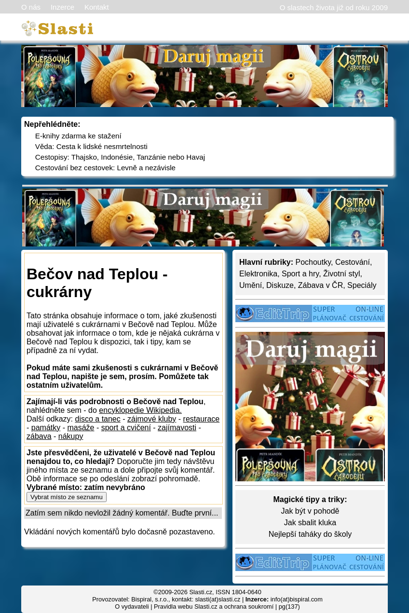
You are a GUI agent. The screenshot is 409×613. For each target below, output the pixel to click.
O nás (31, 7)
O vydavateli (132, 606)
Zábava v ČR (320, 285)
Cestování (352, 262)
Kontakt (96, 7)
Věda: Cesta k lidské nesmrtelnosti (91, 146)
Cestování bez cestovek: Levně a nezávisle (105, 167)
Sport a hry (300, 274)
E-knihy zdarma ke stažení (78, 136)
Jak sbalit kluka (310, 522)
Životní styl (341, 274)
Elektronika (258, 274)
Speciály (361, 285)
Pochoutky (313, 262)
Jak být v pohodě (310, 511)
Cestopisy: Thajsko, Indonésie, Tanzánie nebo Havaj (120, 157)
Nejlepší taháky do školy (310, 534)
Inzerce (62, 7)
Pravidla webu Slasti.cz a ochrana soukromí (213, 606)
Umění (250, 285)
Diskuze (280, 285)
